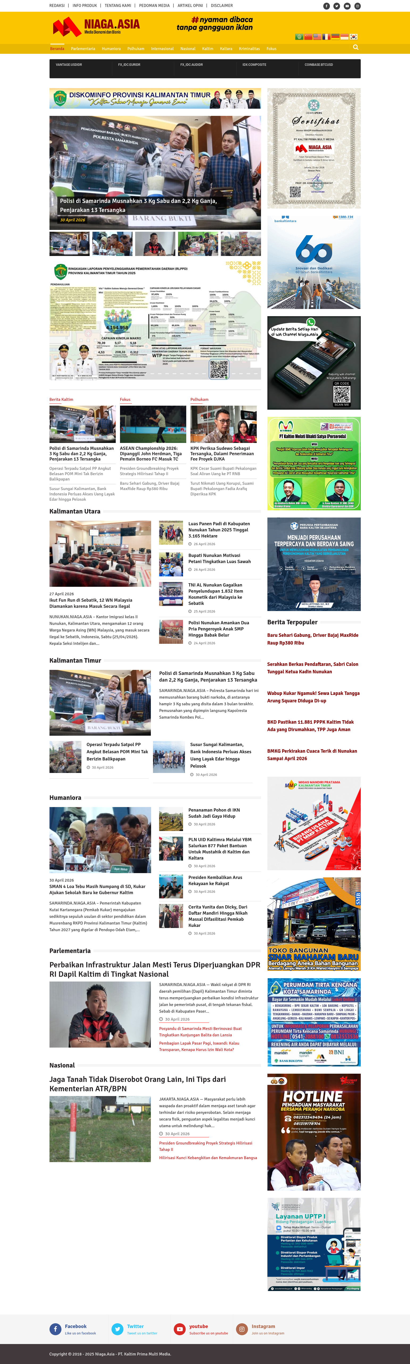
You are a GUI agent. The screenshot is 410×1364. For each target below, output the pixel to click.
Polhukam (135, 48)
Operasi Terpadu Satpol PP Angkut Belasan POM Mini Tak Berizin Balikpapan (80, 474)
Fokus (271, 48)
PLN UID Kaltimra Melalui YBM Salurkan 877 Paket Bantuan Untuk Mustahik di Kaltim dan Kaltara (220, 849)
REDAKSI (57, 5)
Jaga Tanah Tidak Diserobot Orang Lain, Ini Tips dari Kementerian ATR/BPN (137, 1084)
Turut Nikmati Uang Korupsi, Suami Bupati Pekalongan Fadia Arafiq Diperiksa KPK (222, 489)
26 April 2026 (204, 544)
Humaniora (111, 48)
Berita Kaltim (61, 399)
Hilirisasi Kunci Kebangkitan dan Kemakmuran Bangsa (208, 1158)
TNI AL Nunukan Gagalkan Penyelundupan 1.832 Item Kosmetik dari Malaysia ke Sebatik (215, 594)
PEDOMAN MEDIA (154, 5)
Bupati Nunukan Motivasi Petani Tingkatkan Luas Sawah (219, 558)
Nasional (187, 48)
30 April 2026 (72, 220)
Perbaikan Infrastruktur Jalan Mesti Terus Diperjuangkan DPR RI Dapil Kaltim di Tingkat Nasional (154, 969)
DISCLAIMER (222, 5)
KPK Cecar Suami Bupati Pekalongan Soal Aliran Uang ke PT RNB (223, 471)
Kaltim (207, 48)
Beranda (57, 48)
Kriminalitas (249, 48)
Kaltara (226, 48)
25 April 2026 (204, 611)
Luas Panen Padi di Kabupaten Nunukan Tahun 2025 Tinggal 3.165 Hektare (219, 530)
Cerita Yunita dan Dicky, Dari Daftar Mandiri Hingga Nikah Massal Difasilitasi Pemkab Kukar (217, 916)
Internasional (162, 48)
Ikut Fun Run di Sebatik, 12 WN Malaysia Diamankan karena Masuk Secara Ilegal (90, 603)
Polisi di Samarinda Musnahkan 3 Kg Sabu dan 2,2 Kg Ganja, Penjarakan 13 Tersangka (81, 453)
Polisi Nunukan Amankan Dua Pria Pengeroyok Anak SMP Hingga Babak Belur (218, 629)
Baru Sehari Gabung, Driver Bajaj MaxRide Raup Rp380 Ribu (150, 486)
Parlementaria (83, 48)
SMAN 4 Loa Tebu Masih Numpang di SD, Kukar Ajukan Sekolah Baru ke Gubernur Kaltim (97, 889)
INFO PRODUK (85, 5)
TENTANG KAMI (118, 5)
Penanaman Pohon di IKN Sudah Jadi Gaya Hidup (214, 813)
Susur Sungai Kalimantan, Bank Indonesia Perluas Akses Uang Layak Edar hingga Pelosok (82, 494)
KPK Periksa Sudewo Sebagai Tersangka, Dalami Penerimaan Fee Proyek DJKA (222, 453)
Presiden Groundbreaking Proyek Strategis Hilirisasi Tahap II (149, 471)
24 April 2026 (204, 643)
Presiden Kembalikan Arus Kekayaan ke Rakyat (215, 880)
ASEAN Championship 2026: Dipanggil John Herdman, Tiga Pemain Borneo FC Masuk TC (151, 453)
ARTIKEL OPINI (190, 5)
